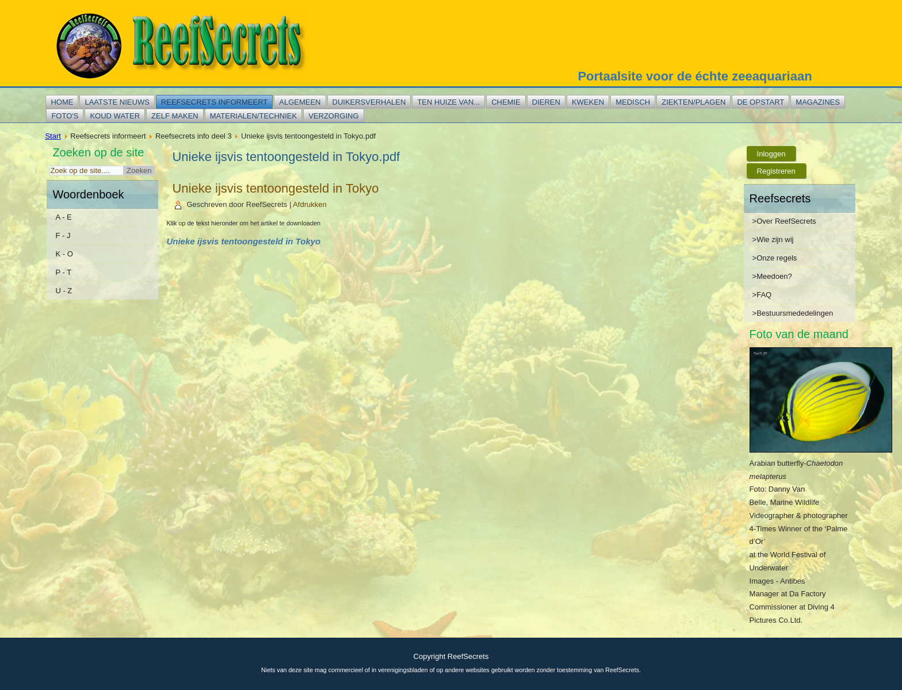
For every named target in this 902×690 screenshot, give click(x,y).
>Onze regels (774, 258)
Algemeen (299, 102)
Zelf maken (174, 116)
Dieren (546, 102)
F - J (62, 235)
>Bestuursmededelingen (793, 313)
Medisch (633, 102)
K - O (63, 254)
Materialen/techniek (253, 116)
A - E (63, 217)
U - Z (63, 290)
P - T (63, 272)
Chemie (506, 102)
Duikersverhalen (369, 102)
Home (62, 102)
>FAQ (762, 294)
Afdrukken (310, 204)
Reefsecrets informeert (214, 102)
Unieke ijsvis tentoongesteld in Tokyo (275, 188)
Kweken (588, 102)
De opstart (760, 102)
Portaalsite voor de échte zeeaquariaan (695, 76)
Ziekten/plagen (693, 102)
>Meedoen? (772, 276)
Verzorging (333, 116)
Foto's (64, 116)
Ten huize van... (448, 102)
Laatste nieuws (117, 102)
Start (52, 136)
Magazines (818, 102)
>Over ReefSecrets (784, 221)
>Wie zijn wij (773, 239)
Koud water (115, 116)
